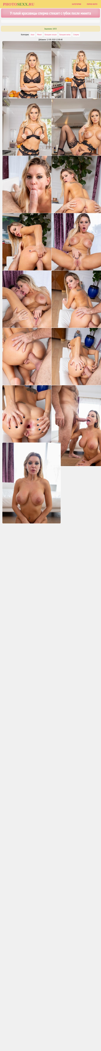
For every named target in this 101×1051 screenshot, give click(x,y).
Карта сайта (40, 1038)
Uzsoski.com (69, 1038)
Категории (76, 4)
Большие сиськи (51, 34)
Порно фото (92, 4)
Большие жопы (64, 34)
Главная (30, 1038)
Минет (39, 34)
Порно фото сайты (55, 1038)
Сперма (76, 34)
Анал (32, 34)
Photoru (18, 4)
